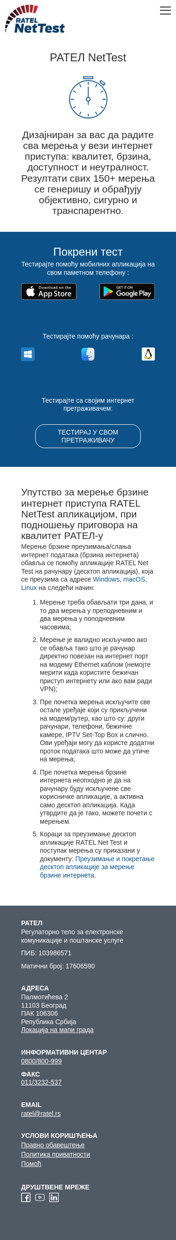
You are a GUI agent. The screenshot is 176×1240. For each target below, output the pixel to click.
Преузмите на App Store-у (52, 291)
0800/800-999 (41, 1061)
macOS (134, 579)
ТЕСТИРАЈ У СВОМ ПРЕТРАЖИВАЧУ (88, 436)
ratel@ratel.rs (41, 1113)
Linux (29, 587)
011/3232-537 (41, 1082)
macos (88, 355)
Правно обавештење (52, 1145)
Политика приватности (55, 1154)
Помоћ (31, 1163)
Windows (106, 579)
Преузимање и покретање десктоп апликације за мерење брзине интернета (97, 867)
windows (28, 355)
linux (148, 355)
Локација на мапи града (57, 1029)
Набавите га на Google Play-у (119, 291)
